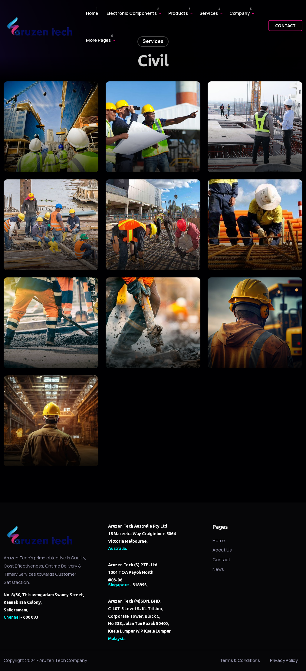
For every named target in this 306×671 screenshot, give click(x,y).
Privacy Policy (284, 660)
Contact (221, 559)
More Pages (98, 40)
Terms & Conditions (240, 660)
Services (208, 13)
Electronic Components (132, 13)
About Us (222, 550)
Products (178, 13)
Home (92, 13)
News (218, 569)
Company (239, 13)
